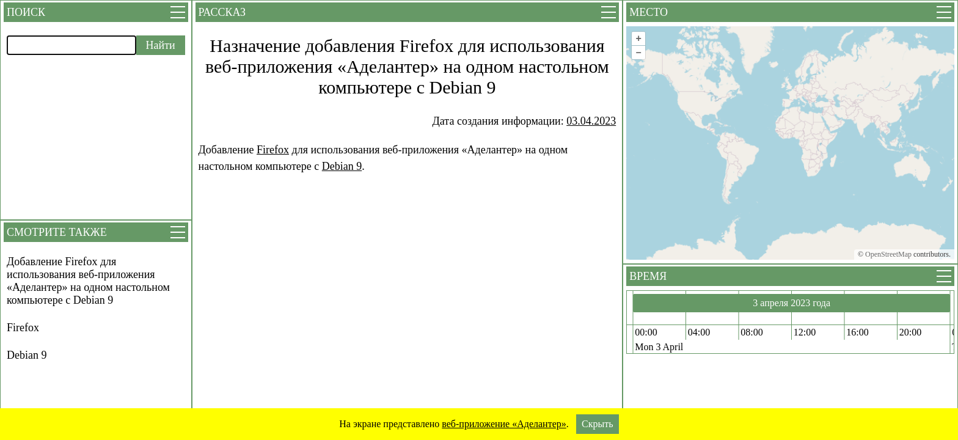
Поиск (26, 12)
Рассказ (222, 12)
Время (648, 276)
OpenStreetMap (888, 254)
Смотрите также (57, 232)
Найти (160, 45)
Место (648, 12)
